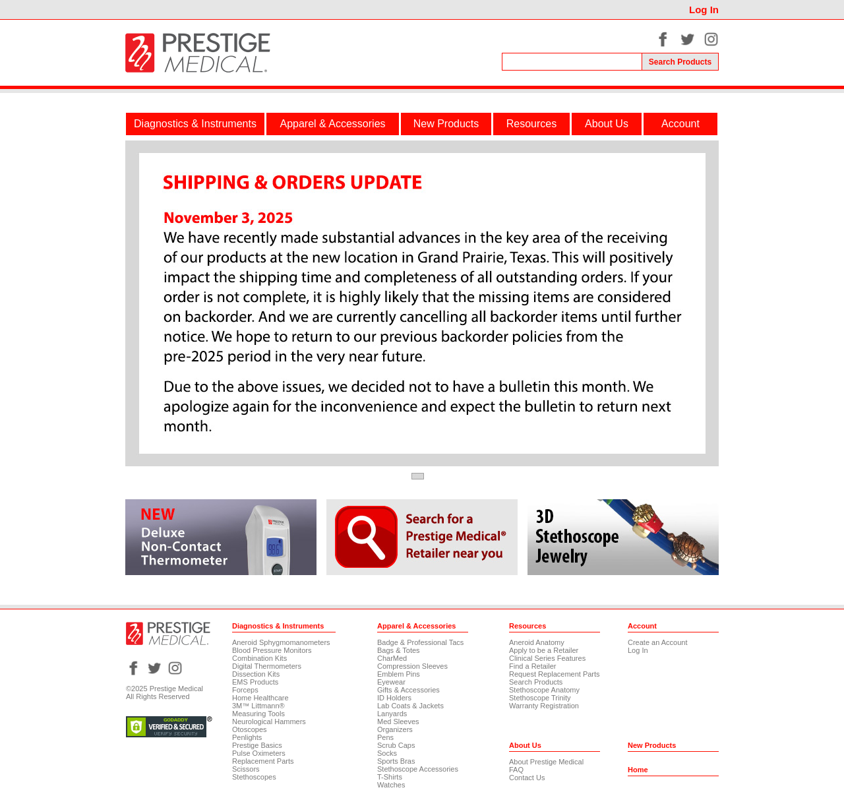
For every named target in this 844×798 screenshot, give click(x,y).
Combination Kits (259, 658)
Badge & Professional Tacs (420, 642)
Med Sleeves (398, 721)
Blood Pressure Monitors (271, 650)
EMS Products (255, 682)
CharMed (392, 658)
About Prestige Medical (546, 762)
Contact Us (527, 778)
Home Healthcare (260, 698)
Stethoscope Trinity (540, 698)
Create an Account (658, 642)
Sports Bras (396, 761)
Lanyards (392, 714)
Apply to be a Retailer (543, 650)
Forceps (245, 690)
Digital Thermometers (266, 666)
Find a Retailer (533, 666)
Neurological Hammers (269, 721)
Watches (391, 785)
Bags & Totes (398, 650)
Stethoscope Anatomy (544, 690)
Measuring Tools (258, 714)
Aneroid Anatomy (536, 642)
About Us (606, 123)
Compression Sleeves (412, 666)
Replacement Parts (263, 761)
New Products (446, 123)
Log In (704, 9)
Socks (387, 753)
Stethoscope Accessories (417, 769)
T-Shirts (389, 777)
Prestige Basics (257, 745)
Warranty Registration (544, 706)
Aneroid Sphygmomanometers (281, 642)
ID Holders (394, 698)
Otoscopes (249, 729)
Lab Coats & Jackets (410, 706)
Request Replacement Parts (554, 674)
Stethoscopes (254, 777)
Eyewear (391, 682)
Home (638, 770)
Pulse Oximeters (259, 753)
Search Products (535, 682)
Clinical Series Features (547, 658)
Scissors (246, 769)
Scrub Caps (396, 745)
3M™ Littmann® (258, 706)
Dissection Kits (256, 674)
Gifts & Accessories (408, 690)
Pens (385, 737)
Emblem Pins (398, 674)
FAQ (516, 770)
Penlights (247, 737)
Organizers (395, 729)
